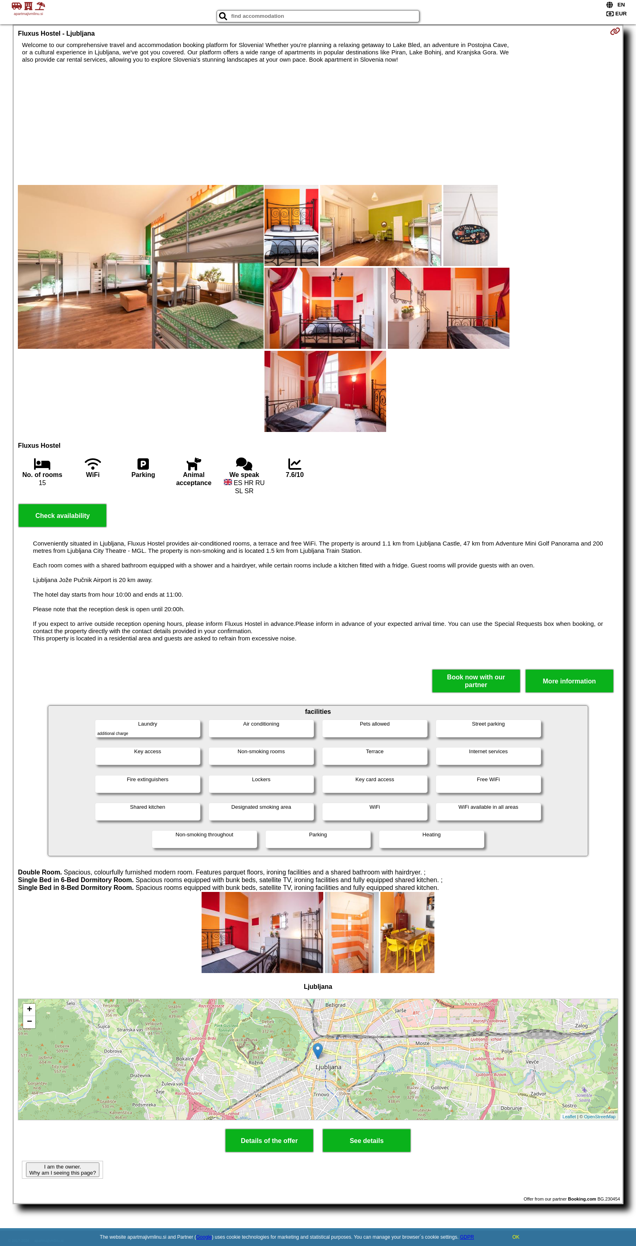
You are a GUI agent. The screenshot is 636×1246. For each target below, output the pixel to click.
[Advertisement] (318, 124)
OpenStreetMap (600, 1116)
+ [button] (29, 1010)
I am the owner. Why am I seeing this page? (62, 1170)
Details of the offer (269, 1140)
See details (367, 1140)
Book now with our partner (476, 681)
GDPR (467, 1237)
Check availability (62, 515)
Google (204, 1237)
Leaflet (569, 1116)
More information (569, 681)
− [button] (29, 1022)
